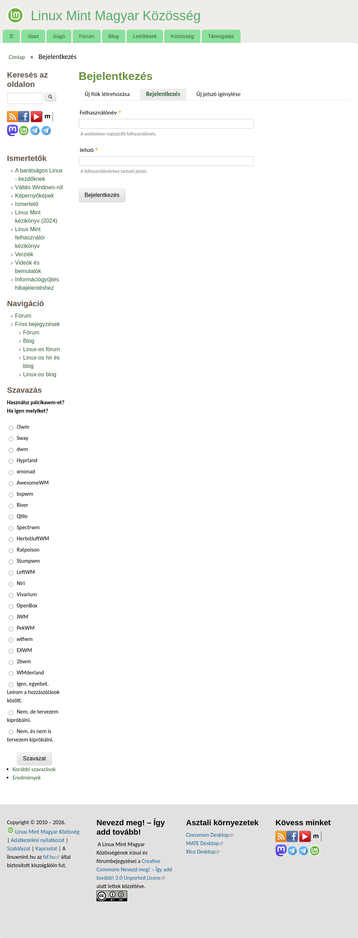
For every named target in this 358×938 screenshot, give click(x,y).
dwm (22, 449)
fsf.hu (51, 857)
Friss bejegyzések (37, 324)
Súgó (59, 36)
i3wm (23, 426)
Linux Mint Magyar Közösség (131, 14)
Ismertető (26, 204)
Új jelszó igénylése (218, 94)
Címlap (17, 56)
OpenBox (27, 605)
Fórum (86, 36)
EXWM (24, 650)
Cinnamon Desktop (209, 835)
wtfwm (25, 639)
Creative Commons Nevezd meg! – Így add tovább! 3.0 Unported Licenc (134, 869)
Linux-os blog (39, 374)
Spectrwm (28, 527)
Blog (113, 36)
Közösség (182, 36)
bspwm (25, 493)
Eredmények (27, 777)
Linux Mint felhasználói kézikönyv (30, 237)
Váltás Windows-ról (39, 187)
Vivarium (27, 594)
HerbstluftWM (33, 538)
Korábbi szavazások (34, 769)
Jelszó (89, 150)
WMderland (30, 672)
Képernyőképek (34, 196)
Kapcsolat (46, 848)
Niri (21, 583)
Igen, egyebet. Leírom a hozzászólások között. (33, 692)
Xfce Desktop (203, 851)
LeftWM (26, 572)
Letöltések (145, 36)
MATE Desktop (204, 843)
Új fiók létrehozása (107, 94)
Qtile (22, 516)
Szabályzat (18, 848)
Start (33, 36)
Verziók (24, 254)
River (22, 505)
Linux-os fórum (41, 349)
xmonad (26, 471)
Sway (22, 438)
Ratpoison (28, 549)
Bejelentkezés (166, 93)
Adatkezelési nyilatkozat (38, 840)
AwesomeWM (33, 482)
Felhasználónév (100, 112)
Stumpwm (28, 560)
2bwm (24, 661)
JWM (22, 616)
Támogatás (221, 36)
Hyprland (27, 460)
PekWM (26, 628)
